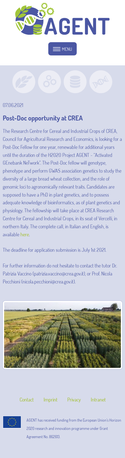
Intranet (98, 400)
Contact (27, 400)
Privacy (74, 400)
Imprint (50, 400)
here (24, 234)
